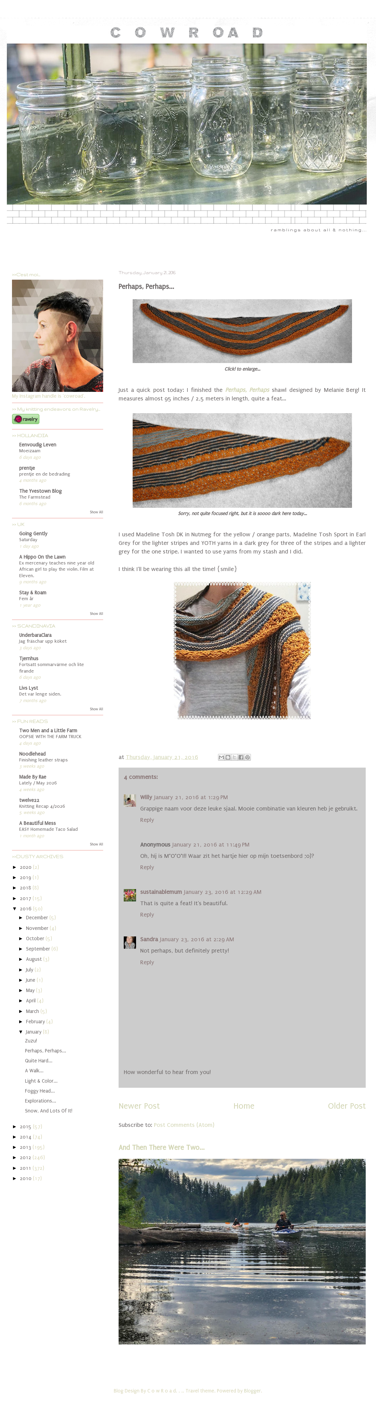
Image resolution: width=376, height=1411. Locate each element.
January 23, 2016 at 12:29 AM (223, 892)
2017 (26, 898)
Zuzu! (31, 1041)
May (31, 990)
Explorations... (40, 1101)
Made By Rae (32, 777)
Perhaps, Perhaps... (45, 1051)
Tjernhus (28, 659)
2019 (26, 878)
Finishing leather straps (43, 760)
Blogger (252, 1391)
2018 (26, 888)
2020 (26, 867)
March (33, 1011)
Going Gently (33, 534)
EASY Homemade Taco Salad (48, 829)
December (37, 918)
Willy (146, 797)
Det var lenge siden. (40, 694)
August (34, 959)
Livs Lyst (28, 688)
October (36, 939)
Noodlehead (32, 754)
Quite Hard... (38, 1061)
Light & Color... (41, 1081)
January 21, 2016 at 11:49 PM (211, 844)
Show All (96, 512)
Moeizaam (29, 451)
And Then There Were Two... (162, 1148)
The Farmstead (34, 497)
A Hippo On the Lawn (42, 557)
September (38, 949)
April (31, 1001)
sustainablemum (161, 892)
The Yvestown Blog (40, 491)
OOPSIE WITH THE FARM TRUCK (50, 736)
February (36, 1022)
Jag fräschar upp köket (42, 641)
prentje (27, 468)
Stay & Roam (32, 593)
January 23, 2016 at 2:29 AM (197, 939)
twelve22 (29, 800)
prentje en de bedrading (44, 474)
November (38, 928)
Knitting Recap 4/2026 (42, 806)
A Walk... (34, 1071)
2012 (26, 1158)
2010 (26, 1178)
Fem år (26, 599)
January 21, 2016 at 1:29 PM (191, 797)
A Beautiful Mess (37, 823)
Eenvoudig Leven (37, 445)
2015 (26, 1127)
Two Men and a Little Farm (48, 731)
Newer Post (139, 1106)
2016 (26, 909)
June (31, 980)
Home (243, 1106)
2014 (26, 1137)
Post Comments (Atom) (184, 1125)
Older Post (347, 1106)
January (34, 1032)
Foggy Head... (40, 1091)
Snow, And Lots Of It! (48, 1111)
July (30, 970)
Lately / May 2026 (38, 783)
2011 (26, 1168)
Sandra (149, 939)
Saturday (28, 540)
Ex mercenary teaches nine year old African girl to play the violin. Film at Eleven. (56, 569)
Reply (147, 820)
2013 (26, 1147)
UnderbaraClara (35, 635)
